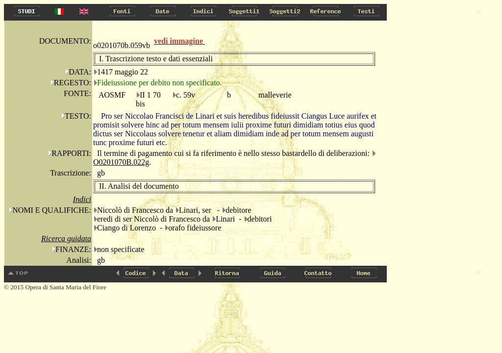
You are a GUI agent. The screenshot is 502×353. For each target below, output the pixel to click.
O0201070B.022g (121, 162)
